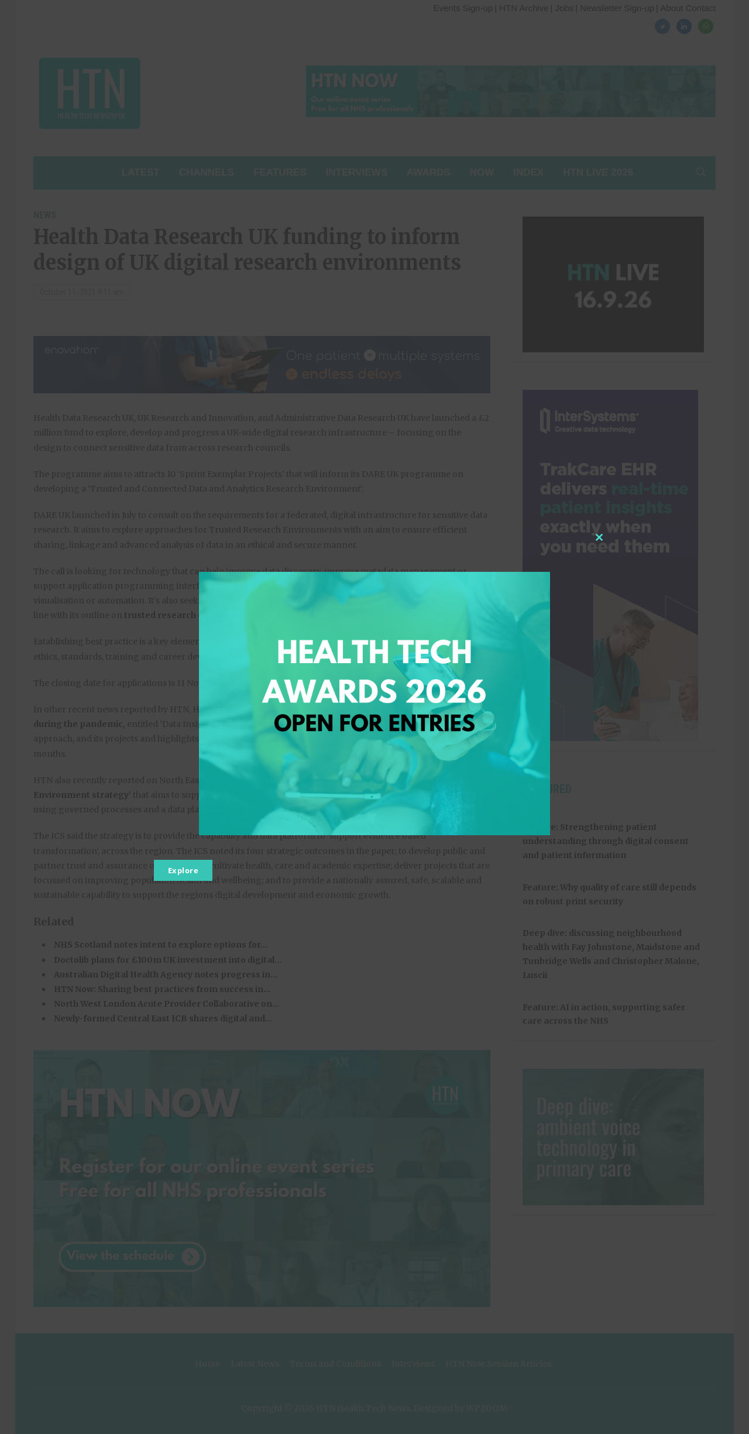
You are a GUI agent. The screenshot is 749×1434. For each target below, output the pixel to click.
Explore (183, 870)
